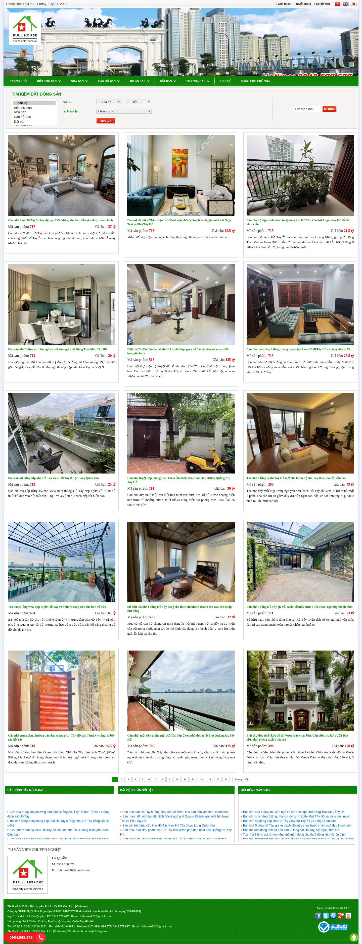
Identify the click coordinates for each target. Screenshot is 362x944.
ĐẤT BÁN (168, 80)
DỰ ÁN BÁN (140, 80)
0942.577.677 (60, 916)
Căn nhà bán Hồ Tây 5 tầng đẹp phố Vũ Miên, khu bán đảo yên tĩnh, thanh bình (175, 827)
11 (185, 779)
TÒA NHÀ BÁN (197, 80)
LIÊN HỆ (225, 80)
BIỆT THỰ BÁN (49, 80)
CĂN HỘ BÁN (109, 80)
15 (217, 779)
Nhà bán (34, 112)
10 (176, 779)
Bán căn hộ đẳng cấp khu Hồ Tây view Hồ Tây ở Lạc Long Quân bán (289, 836)
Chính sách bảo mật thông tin (87, 931)
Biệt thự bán (34, 107)
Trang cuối (241, 779)
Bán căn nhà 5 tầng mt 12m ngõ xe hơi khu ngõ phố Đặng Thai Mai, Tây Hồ (293, 827)
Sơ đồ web (323, 3)
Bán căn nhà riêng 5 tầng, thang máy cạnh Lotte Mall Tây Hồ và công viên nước (296, 832)
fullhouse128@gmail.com (73, 870)
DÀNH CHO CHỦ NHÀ (255, 80)
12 (193, 779)
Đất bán (34, 121)
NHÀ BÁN (79, 80)
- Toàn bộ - (34, 103)
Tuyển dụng (303, 3)
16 (226, 779)
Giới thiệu (284, 3)
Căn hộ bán (34, 116)
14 (209, 779)
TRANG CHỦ (18, 80)
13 (201, 779)
